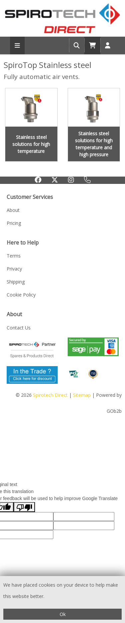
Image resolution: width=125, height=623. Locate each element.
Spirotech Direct (50, 395)
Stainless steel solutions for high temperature (31, 144)
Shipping (16, 282)
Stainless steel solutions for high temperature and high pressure (94, 144)
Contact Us (19, 327)
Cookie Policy (21, 295)
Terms (14, 256)
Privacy (14, 269)
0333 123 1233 (87, 181)
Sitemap (82, 395)
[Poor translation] (24, 507)
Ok (63, 614)
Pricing (14, 223)
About (13, 210)
